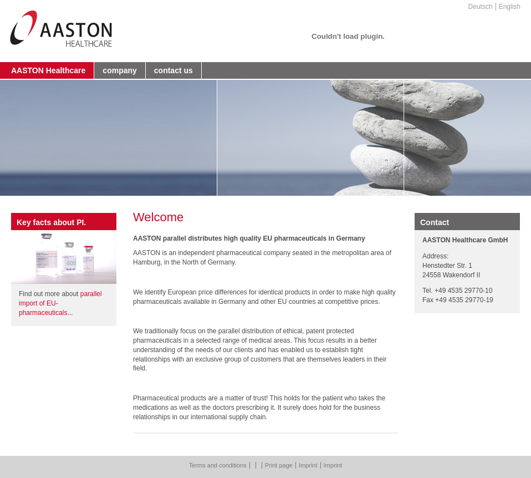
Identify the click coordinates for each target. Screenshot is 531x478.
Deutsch (480, 7)
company (119, 70)
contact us (173, 70)
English (509, 7)
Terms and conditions (218, 465)
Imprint (308, 465)
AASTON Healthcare (48, 70)
